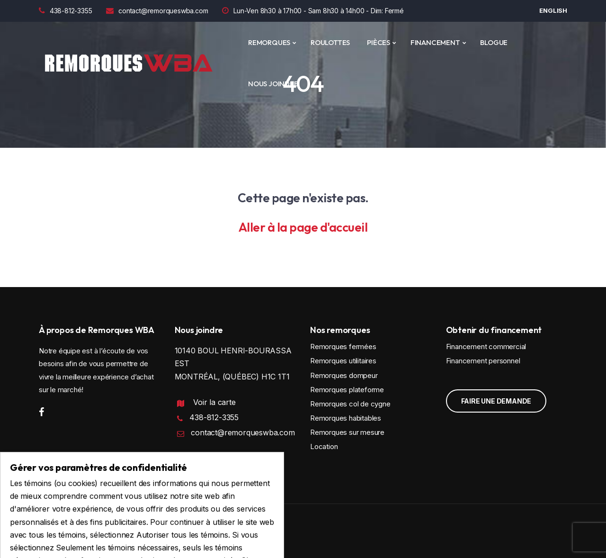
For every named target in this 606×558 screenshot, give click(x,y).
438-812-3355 (65, 11)
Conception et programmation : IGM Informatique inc (122, 532)
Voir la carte (214, 402)
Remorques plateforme (347, 389)
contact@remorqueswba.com (157, 11)
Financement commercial (486, 346)
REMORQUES (269, 42)
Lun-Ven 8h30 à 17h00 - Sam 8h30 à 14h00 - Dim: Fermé (312, 11)
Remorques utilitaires (343, 360)
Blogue (494, 42)
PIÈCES (378, 42)
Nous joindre (273, 83)
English (553, 10)
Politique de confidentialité (216, 461)
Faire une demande (496, 401)
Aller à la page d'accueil (303, 227)
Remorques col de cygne (350, 403)
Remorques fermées (343, 346)
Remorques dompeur (344, 375)
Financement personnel (483, 360)
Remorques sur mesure (347, 432)
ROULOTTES (330, 42)
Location (324, 446)
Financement (435, 42)
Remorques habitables (345, 418)
